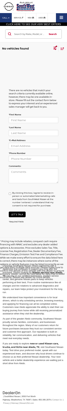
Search (53, 34)
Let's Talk (17, 214)
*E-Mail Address (17, 140)
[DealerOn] (12, 392)
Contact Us (57, 400)
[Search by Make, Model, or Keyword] (30, 34)
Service (18, 17)
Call (5, 17)
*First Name (15, 114)
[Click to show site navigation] (61, 17)
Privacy (6, 403)
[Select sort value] (61, 48)
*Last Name (15, 127)
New (31, 17)
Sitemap (14, 403)
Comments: (15, 166)
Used (41, 17)
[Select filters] (55, 48)
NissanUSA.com (27, 403)
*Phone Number (17, 153)
